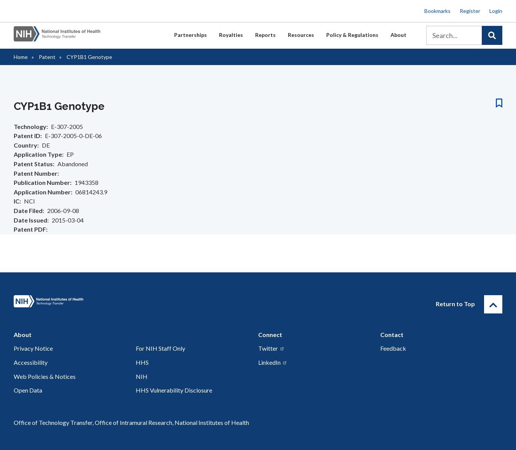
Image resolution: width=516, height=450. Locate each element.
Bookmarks (437, 11)
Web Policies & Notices (45, 376)
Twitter (271, 348)
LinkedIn (272, 362)
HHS (142, 362)
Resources (301, 35)
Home (21, 57)
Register (470, 11)
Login (495, 11)
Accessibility (31, 362)
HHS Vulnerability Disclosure (174, 390)
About (398, 35)
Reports (265, 35)
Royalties (231, 35)
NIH (142, 376)
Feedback (393, 348)
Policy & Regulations (352, 35)
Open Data (28, 390)
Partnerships (190, 35)
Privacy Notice (33, 348)
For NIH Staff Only (160, 348)
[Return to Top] (493, 304)
